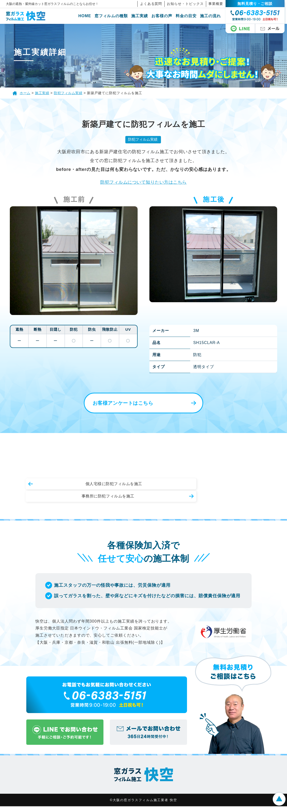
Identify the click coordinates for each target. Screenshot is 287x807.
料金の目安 (188, 16)
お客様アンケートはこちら (120, 404)
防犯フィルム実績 (142, 139)
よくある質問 (154, 4)
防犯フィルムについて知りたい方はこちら (143, 182)
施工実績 (142, 16)
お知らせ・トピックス (188, 4)
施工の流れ (212, 16)
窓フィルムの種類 (113, 16)
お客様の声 (164, 16)
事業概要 (218, 4)
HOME (87, 16)
